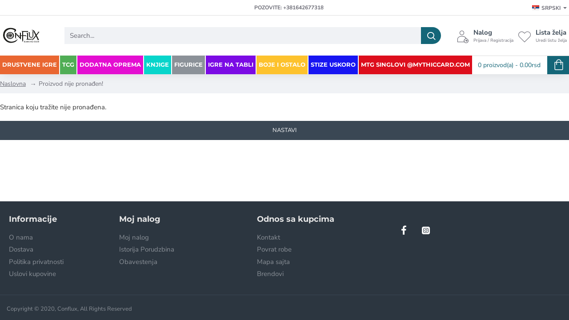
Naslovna (13, 83)
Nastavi (284, 130)
